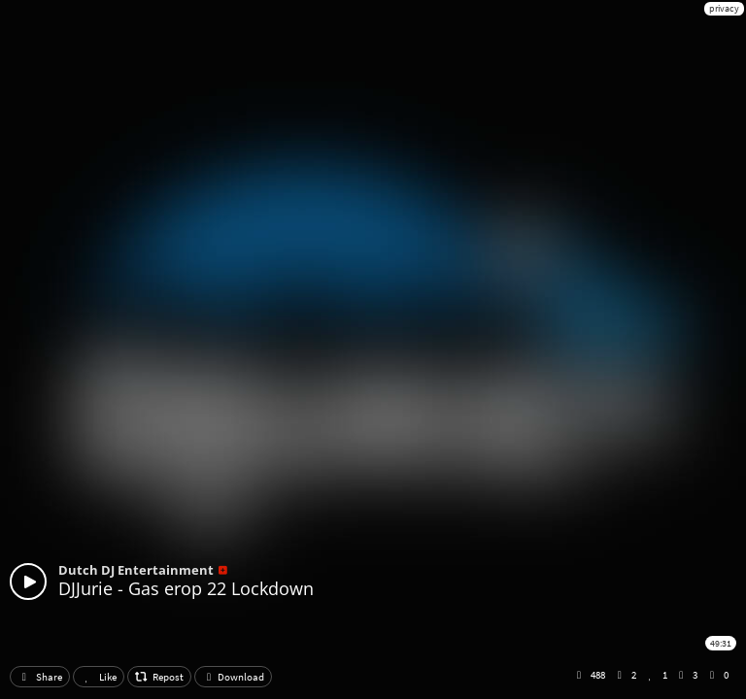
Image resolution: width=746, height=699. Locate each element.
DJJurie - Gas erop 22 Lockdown (186, 588)
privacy (724, 8)
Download (233, 676)
